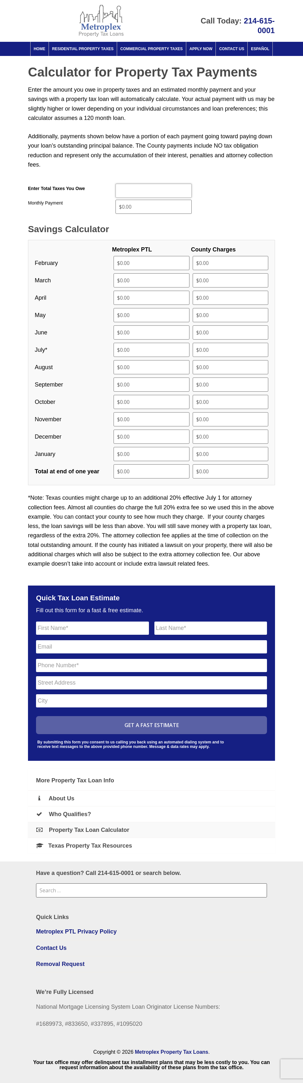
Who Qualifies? (63, 814)
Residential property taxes (83, 49)
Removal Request (60, 964)
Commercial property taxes (151, 49)
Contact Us (231, 49)
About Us (55, 798)
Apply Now (200, 49)
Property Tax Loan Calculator (82, 830)
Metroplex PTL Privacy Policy (76, 931)
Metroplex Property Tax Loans (171, 1052)
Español (260, 49)
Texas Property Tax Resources (84, 845)
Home (39, 49)
